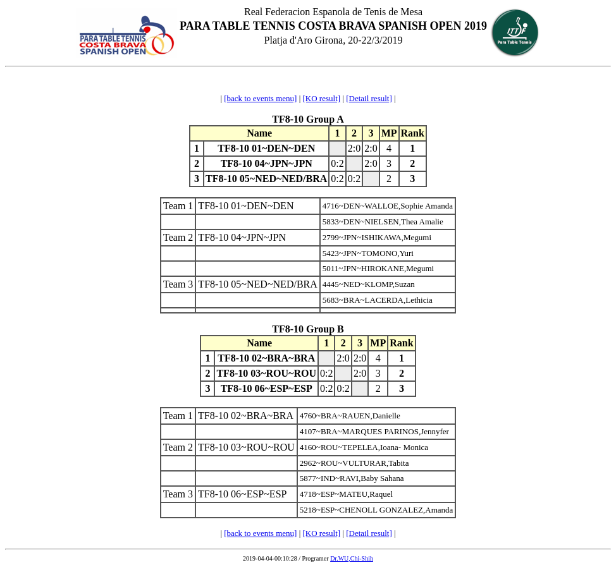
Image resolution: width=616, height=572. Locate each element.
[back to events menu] (260, 98)
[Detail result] (369, 98)
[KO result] (322, 98)
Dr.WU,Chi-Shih (351, 558)
